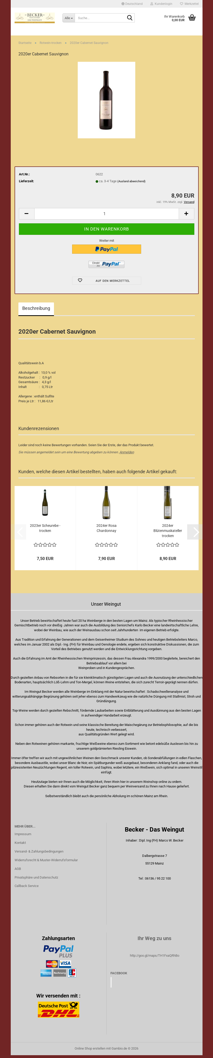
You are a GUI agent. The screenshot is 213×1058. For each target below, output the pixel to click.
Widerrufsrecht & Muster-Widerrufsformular (46, 863)
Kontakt (20, 845)
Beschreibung (36, 311)
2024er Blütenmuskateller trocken (167, 533)
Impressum (23, 837)
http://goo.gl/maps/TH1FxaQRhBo (154, 958)
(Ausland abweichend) (131, 184)
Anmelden (126, 455)
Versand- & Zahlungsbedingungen (39, 854)
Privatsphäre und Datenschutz (36, 880)
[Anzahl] (106, 216)
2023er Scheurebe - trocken (45, 531)
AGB (18, 871)
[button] (132, 4)
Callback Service (27, 889)
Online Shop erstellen (90, 1051)
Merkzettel (189, 4)
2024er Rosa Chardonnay (106, 531)
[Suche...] (68, 17)
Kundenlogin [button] (161, 4)
